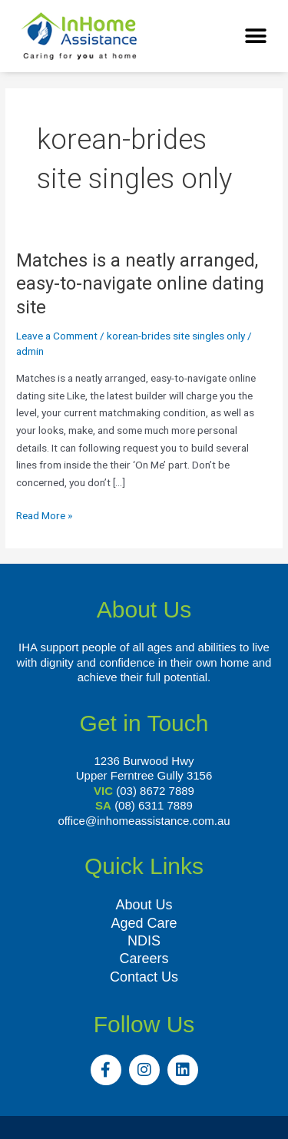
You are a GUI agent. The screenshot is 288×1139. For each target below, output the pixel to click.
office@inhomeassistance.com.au (144, 820)
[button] (255, 36)
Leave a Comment (57, 335)
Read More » (44, 514)
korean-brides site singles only (176, 335)
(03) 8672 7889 (155, 790)
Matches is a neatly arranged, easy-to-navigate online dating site (140, 284)
